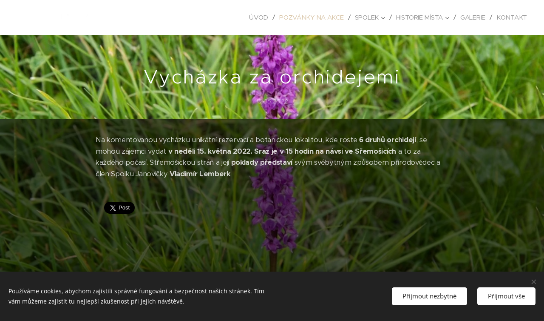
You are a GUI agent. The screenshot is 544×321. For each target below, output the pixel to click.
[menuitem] (255, 17)
